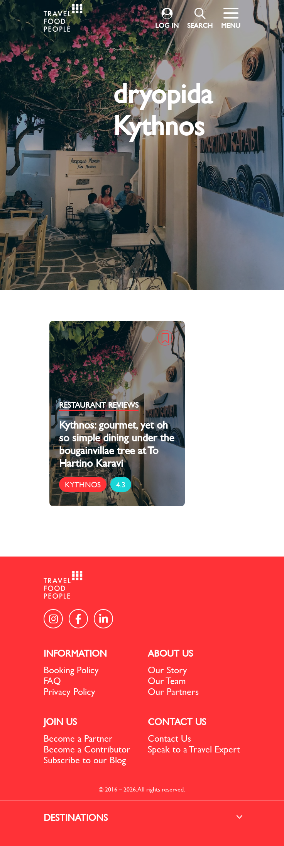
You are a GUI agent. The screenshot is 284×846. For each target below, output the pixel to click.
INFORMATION (75, 653)
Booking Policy (71, 669)
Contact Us (169, 738)
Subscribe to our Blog (85, 759)
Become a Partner (78, 738)
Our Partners (173, 691)
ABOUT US (170, 653)
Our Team (167, 680)
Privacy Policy (69, 691)
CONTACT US (177, 721)
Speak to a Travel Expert (194, 749)
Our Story (167, 669)
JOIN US (60, 721)
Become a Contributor (87, 749)
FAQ (52, 680)
